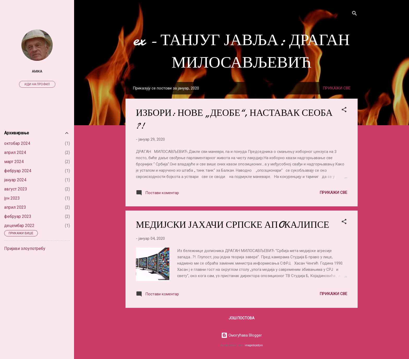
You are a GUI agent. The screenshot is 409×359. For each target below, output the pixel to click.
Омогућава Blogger (241, 335)
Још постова (241, 318)
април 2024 (15, 152)
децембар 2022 (19, 225)
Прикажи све (336, 88)
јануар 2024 (15, 179)
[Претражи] (354, 14)
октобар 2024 (17, 143)
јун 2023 (12, 198)
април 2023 (15, 207)
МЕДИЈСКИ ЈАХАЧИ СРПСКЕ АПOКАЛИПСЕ (232, 224)
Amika (37, 71)
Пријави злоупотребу (24, 248)
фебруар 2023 (17, 216)
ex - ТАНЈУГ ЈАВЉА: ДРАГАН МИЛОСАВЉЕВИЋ (241, 51)
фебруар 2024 (17, 170)
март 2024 (14, 161)
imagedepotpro (254, 345)
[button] (344, 110)
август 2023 (15, 189)
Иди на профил (37, 84)
